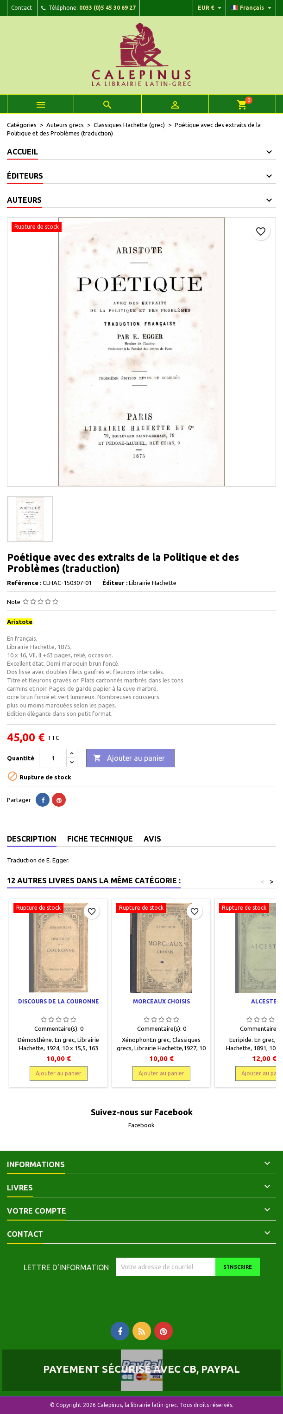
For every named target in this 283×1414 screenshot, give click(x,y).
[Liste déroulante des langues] (252, 8)
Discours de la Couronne (58, 1001)
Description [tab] (32, 839)
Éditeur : (114, 582)
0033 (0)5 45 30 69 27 (107, 8)
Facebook (141, 1125)
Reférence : (24, 582)
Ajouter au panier (129, 758)
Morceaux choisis (161, 1001)
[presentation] (193, 1294)
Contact (21, 8)
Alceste (264, 1001)
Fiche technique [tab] (100, 839)
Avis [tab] (152, 839)
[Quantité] (53, 758)
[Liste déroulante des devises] (211, 8)
